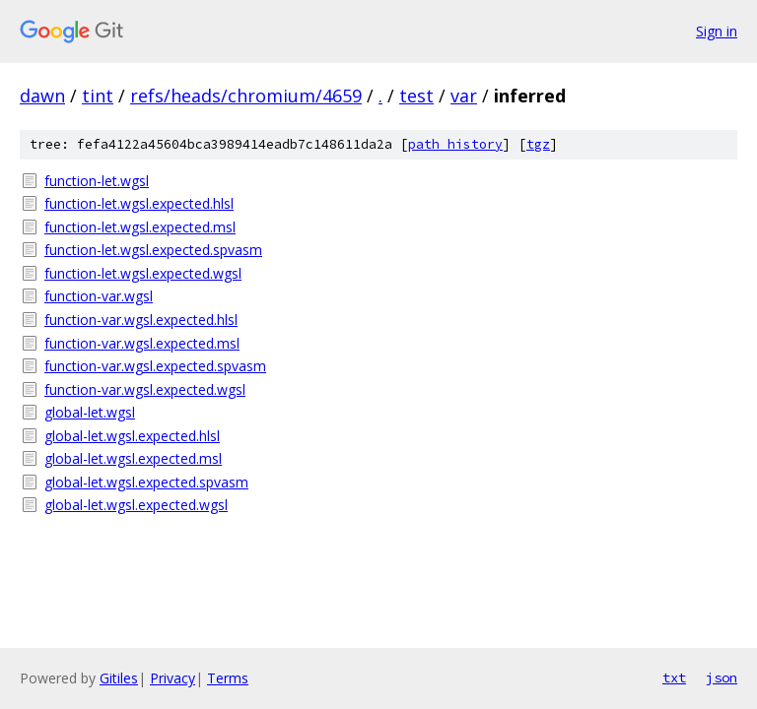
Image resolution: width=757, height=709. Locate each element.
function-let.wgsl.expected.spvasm (153, 249)
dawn (42, 95)
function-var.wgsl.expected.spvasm (155, 365)
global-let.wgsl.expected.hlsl (132, 435)
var (463, 95)
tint (97, 95)
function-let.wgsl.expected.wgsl (142, 273)
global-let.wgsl (89, 412)
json (721, 677)
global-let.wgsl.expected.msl (133, 458)
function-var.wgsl (98, 296)
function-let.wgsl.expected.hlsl (139, 203)
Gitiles (119, 678)
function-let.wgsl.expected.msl (140, 227)
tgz (538, 144)
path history (455, 144)
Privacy (172, 678)
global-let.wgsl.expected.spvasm (146, 482)
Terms (227, 678)
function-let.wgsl (96, 180)
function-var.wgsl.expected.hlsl (141, 319)
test (416, 95)
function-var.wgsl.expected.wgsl (144, 389)
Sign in (716, 31)
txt (674, 677)
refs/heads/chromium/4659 (246, 95)
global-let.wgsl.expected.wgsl (136, 504)
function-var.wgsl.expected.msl (142, 343)
